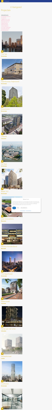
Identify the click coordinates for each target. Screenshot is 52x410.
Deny (18, 207)
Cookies (2, 391)
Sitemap (2, 392)
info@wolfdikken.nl (4, 374)
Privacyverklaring (22, 210)
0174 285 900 (3, 373)
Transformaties (5, 26)
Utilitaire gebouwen (6, 27)
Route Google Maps (4, 377)
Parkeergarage (4, 24)
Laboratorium (4, 23)
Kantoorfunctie (5, 22)
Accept (14, 207)
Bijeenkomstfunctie (5, 16)
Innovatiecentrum (5, 20)
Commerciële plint (5, 19)
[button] (39, 199)
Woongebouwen (4, 30)
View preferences (24, 207)
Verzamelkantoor (5, 28)
